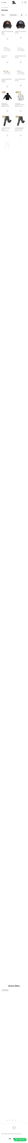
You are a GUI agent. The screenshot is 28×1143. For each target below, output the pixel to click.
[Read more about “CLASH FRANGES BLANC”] (20, 61)
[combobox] (14, 15)
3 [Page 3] (12, 1120)
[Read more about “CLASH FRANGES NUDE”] (20, 85)
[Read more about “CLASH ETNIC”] (7, 62)
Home (2, 7)
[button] (20, 1139)
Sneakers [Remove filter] (6, 990)
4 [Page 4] (15, 1120)
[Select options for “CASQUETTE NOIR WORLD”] (20, 37)
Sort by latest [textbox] (13, 15)
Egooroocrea (18, 1133)
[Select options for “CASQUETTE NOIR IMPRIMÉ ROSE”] (7, 39)
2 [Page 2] (9, 1120)
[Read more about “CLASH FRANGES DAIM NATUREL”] (7, 86)
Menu (5, 2)
